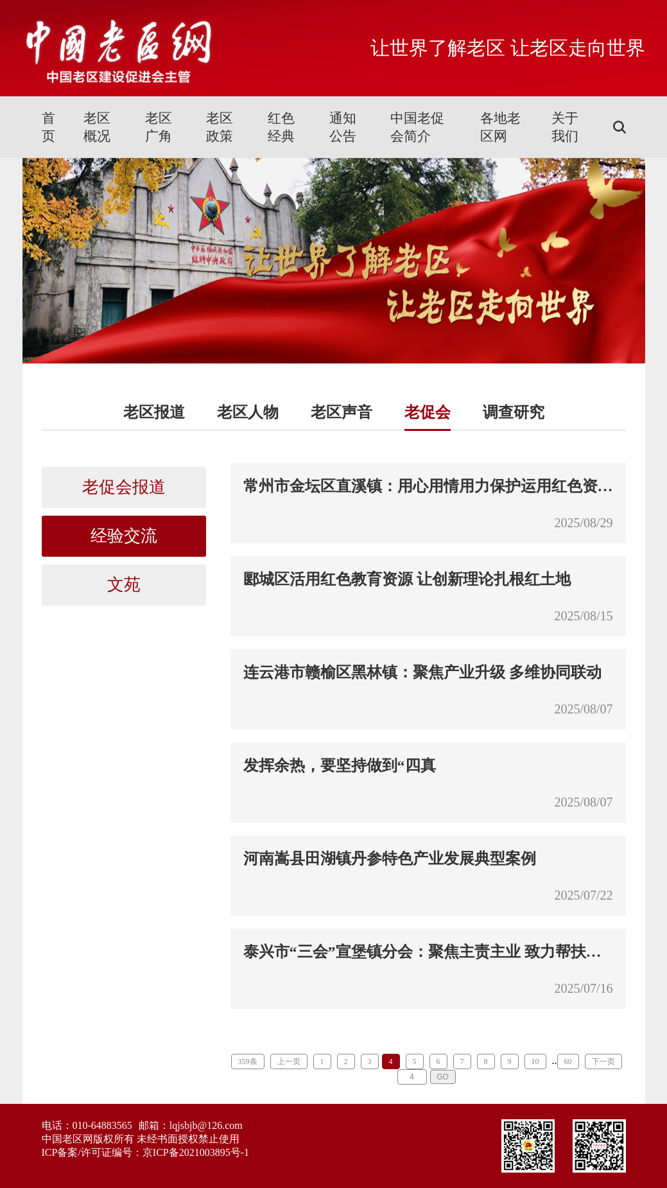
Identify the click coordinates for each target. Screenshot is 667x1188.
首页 (48, 127)
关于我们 (564, 127)
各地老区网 (500, 127)
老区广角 (158, 127)
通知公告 (342, 127)
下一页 (603, 1061)
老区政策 (219, 127)
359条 (247, 1061)
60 (568, 1061)
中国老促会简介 (417, 127)
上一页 (288, 1061)
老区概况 (96, 127)
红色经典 (281, 127)
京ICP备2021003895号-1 (196, 1152)
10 (535, 1061)
